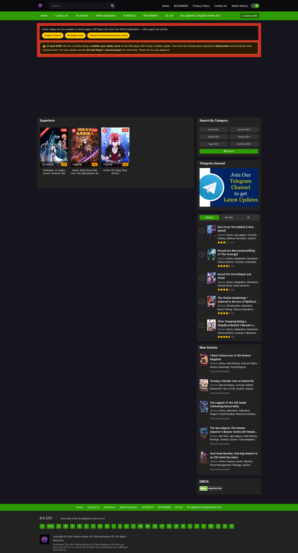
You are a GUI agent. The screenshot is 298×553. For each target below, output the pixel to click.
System (252, 238)
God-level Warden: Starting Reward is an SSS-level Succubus (234, 455)
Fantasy (222, 238)
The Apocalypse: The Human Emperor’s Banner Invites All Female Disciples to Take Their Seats (232, 430)
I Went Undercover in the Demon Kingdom (230, 357)
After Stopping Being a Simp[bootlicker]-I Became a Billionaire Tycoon (236, 323)
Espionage (223, 367)
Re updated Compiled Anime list (204, 507)
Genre (213, 129)
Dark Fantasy (233, 363)
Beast (229, 285)
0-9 (50, 526)
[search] (112, 5)
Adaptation (240, 258)
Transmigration (247, 439)
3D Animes (109, 507)
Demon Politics (249, 363)
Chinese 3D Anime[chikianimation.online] (108, 35)
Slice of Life (229, 388)
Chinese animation (243, 309)
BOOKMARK (181, 6)
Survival (224, 439)
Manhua (231, 238)
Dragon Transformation (222, 414)
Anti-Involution (227, 385)
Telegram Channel (52, 35)
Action (230, 234)
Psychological (238, 367)
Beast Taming (225, 309)
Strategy (236, 465)
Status (244, 137)
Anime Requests (128, 507)
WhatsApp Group (75, 35)
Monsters (241, 238)
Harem (239, 461)
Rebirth (249, 385)
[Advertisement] (149, 87)
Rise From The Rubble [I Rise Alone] (236, 229)
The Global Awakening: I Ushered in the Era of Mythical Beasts (237, 300)
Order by (244, 144)
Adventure (252, 258)
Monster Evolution (245, 414)
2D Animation (234, 305)
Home (165, 6)
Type (213, 144)
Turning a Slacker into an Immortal (232, 381)
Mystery (248, 461)
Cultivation (250, 332)
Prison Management (220, 465)
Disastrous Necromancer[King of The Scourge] (236, 252)
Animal (221, 285)
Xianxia (249, 388)
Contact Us (220, 6)
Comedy (252, 234)
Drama (213, 367)
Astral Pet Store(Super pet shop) (234, 276)
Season (244, 129)
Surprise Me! (249, 15)
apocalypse (240, 234)
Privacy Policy (201, 6)
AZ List (179, 507)
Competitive (251, 262)
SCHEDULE (148, 507)
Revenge (214, 439)
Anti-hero (224, 436)
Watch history (240, 6)
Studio (214, 137)
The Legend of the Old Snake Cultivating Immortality (228, 404)
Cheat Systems (226, 262)
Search (229, 151)
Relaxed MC (216, 388)
